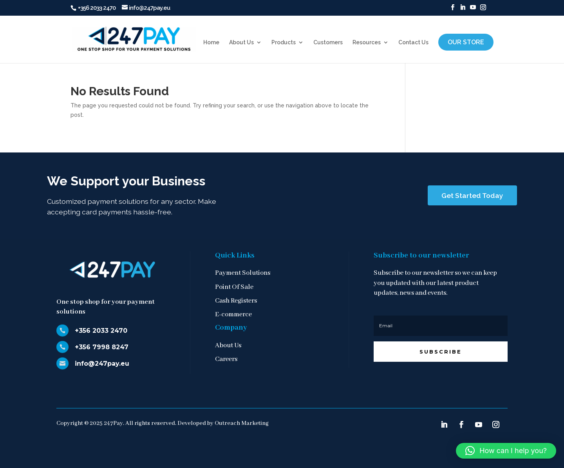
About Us (241, 42)
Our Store (466, 42)
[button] (506, 451)
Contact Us (413, 42)
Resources (366, 42)
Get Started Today (472, 195)
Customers (328, 42)
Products (283, 42)
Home (211, 42)
